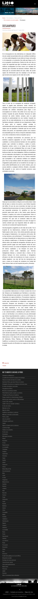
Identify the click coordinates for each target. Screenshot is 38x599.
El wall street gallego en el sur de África (11, 555)
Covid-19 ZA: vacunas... (7, 401)
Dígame (4, 523)
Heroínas (4, 573)
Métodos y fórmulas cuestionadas (10, 414)
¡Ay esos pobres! (6, 419)
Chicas (4, 466)
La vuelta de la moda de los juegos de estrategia (13, 377)
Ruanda (4, 503)
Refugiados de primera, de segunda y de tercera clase (14, 384)
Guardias (4, 484)
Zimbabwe (4, 449)
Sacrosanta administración (8, 564)
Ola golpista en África (7, 388)
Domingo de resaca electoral (9, 560)
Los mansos (5, 540)
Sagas (3, 458)
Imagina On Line (22, 596)
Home (3, 18)
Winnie (4, 438)
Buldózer (4, 505)
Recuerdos (4, 547)
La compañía (5, 447)
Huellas (4, 460)
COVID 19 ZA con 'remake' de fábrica (10, 403)
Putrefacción (5, 521)
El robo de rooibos (6, 406)
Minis (3, 473)
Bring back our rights (7, 558)
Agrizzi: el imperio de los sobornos (10, 425)
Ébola (3, 542)
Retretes (4, 486)
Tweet (4, 365)
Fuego (3, 497)
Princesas (4, 568)
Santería (4, 538)
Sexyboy (4, 451)
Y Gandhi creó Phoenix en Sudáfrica (10, 395)
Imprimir (5, 363)
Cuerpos (4, 525)
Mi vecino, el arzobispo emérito (9, 390)
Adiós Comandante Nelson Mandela (10, 575)
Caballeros (4, 519)
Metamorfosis (5, 482)
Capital (4, 423)
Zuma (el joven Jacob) (7, 562)
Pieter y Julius (5, 416)
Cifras (3, 510)
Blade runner (5, 566)
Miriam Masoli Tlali (6, 469)
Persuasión (5, 545)
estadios (4, 488)
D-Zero (4, 442)
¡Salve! (3, 462)
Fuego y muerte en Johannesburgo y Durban (12, 397)
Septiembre (5, 453)
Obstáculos (5, 499)
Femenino (4, 456)
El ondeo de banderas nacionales (10, 386)
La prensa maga (6, 427)
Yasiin (3, 501)
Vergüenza (4, 479)
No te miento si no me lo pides (11, 20)
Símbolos (4, 527)
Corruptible (4, 512)
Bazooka (4, 492)
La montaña (5, 529)
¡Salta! (3, 571)
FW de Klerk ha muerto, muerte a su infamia (12, 393)
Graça (3, 549)
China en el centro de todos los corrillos (11, 379)
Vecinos (4, 495)
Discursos (4, 553)
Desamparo (5, 434)
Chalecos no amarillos (7, 429)
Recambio (4, 440)
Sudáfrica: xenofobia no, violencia (10, 412)
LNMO (7, 592)
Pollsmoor (4, 464)
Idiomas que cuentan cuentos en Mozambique (13, 399)
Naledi (3, 514)
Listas (3, 475)
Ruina (3, 532)
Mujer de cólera (6, 410)
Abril (3, 490)
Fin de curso (5, 432)
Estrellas (4, 516)
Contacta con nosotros (16, 592)
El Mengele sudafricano (7, 421)
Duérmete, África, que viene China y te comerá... (13, 382)
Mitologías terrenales (7, 436)
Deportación (5, 536)
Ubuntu (4, 508)
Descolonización (6, 471)
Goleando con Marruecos (8, 375)
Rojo (3, 551)
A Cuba (4, 477)
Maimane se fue (6, 408)
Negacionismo (5, 445)
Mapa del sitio (29, 592)
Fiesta (3, 534)
